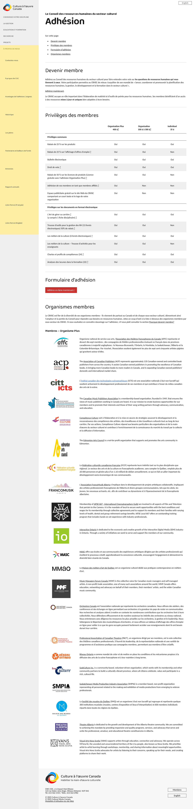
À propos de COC (12, 78)
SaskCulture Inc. (87, 667)
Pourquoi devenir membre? (161, 322)
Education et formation (14, 29)
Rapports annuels (12, 187)
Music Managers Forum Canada (94, 581)
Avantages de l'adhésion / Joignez (18, 96)
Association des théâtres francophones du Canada (138, 339)
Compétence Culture (89, 418)
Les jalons (9, 132)
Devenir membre (58, 41)
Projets (7, 42)
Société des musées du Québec (96, 701)
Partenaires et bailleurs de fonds (18, 150)
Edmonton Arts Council (93, 440)
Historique (9, 114)
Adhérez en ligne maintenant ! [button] (61, 290)
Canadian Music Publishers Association (100, 398)
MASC (82, 551)
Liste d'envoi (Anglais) (13, 223)
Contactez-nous (11, 60)
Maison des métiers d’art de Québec (98, 568)
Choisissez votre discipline (16, 17)
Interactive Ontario (88, 529)
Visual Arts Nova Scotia (90, 741)
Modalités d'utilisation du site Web (59, 801)
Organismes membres (60, 54)
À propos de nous (11, 48)
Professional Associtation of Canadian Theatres (101, 638)
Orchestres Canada (88, 606)
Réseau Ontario (86, 654)
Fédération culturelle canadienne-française (101, 465)
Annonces (9, 168)
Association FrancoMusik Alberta (95, 484)
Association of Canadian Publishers (99, 361)
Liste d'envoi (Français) (14, 205)
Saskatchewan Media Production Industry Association (104, 684)
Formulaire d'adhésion (61, 49)
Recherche (8, 36)
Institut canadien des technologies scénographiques (104, 380)
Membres (177, 790)
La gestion (8, 23)
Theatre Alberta (87, 724)
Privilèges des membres (61, 45)
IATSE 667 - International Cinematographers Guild (116, 504)
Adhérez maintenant (54, 91)
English (185, 2)
